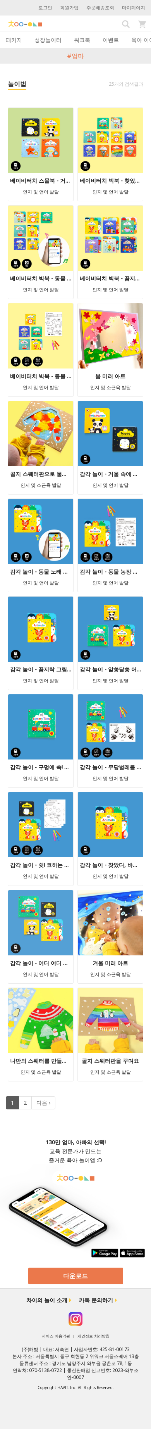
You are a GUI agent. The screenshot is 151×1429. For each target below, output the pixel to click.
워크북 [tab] (82, 39)
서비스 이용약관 (56, 1336)
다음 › (43, 1102)
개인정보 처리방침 (93, 1336)
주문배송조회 (100, 7)
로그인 (45, 7)
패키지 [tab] (14, 39)
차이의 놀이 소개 (46, 1300)
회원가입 (69, 7)
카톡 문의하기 (96, 1300)
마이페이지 (133, 7)
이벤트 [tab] (111, 39)
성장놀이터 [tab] (48, 39)
